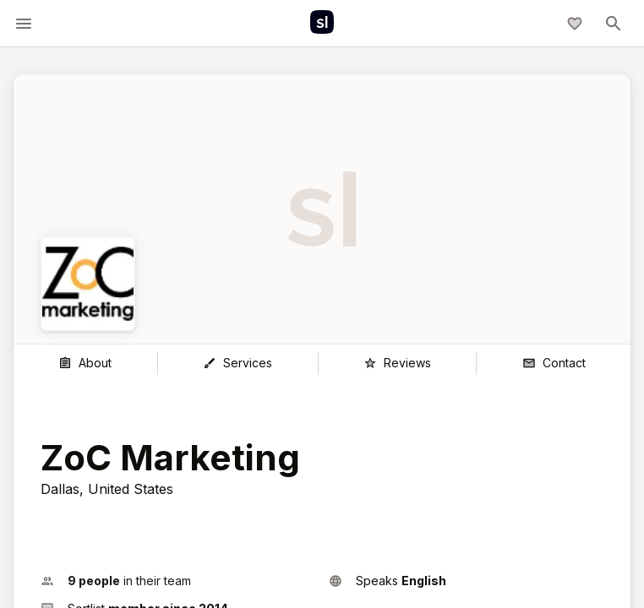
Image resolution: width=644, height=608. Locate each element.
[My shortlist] (574, 23)
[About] (85, 363)
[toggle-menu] (24, 24)
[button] (178, 580)
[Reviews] (398, 363)
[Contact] (553, 363)
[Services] (238, 363)
